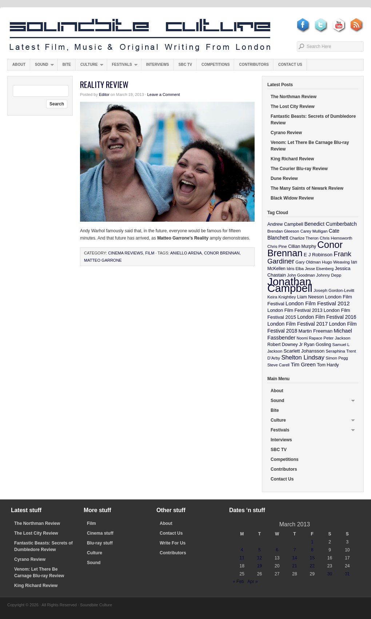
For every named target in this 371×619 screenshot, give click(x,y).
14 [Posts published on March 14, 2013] (294, 557)
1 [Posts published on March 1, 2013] (312, 541)
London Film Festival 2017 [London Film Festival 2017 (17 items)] (297, 324)
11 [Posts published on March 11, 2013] (241, 557)
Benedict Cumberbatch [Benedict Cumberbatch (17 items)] (330, 224)
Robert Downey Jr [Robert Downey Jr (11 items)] (285, 344)
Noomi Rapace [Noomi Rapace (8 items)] (309, 338)
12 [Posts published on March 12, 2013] (259, 557)
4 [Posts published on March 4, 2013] (242, 549)
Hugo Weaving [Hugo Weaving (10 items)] (336, 262)
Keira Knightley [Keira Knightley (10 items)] (281, 296)
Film (149, 253)
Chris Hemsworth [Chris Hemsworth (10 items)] (336, 238)
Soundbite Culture (140, 35)
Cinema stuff (100, 533)
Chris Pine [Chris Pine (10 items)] (277, 246)
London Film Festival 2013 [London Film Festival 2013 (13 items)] (294, 310)
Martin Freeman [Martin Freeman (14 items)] (316, 331)
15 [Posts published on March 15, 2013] (312, 557)
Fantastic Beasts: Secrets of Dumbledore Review (313, 119)
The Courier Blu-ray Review (299, 168)
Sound (42, 66)
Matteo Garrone (103, 260)
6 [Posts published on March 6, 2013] (277, 549)
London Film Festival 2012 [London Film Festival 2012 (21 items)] (318, 303)
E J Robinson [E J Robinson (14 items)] (318, 254)
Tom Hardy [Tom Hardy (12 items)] (328, 364)
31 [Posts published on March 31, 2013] (347, 573)
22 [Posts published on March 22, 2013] (312, 565)
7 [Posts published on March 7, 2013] (295, 549)
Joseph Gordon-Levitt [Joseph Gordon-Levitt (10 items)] (334, 290)
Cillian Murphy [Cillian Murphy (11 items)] (302, 246)
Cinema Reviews (125, 253)
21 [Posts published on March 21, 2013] (294, 565)
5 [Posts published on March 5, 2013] (259, 549)
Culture (89, 66)
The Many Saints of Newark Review (307, 188)
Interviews (157, 65)
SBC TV (185, 65)
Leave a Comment (163, 94)
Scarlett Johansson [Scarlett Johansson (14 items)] (304, 351)
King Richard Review (292, 158)
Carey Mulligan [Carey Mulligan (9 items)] (314, 231)
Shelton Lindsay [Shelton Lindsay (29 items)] (302, 357)
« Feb (238, 581)
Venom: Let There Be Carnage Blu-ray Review (310, 146)
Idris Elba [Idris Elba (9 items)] (295, 268)
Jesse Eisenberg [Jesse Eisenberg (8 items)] (319, 268)
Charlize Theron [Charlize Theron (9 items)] (304, 238)
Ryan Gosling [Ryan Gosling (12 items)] (317, 344)
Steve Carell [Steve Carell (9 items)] (278, 365)
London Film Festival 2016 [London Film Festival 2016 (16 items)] (326, 317)
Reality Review (104, 84)
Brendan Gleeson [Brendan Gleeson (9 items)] (283, 231)
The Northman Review (293, 96)
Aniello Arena (186, 253)
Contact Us (290, 65)
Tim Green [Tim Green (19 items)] (303, 364)
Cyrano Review (286, 132)
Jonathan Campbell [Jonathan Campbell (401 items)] (289, 285)
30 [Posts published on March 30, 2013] (329, 573)
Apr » (252, 581)
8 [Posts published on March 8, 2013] (312, 549)
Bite (67, 65)
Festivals (122, 66)
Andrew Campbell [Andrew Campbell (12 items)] (285, 224)
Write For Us (173, 543)
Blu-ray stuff (100, 543)
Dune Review (284, 178)
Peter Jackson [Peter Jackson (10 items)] (336, 337)
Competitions (216, 65)
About (18, 65)
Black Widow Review (292, 198)
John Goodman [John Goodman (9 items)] (301, 275)
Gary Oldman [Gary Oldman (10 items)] (307, 262)
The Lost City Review (293, 106)
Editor (104, 94)
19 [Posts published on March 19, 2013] (259, 565)
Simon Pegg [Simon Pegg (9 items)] (337, 358)
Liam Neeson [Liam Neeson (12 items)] (310, 297)
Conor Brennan (222, 253)
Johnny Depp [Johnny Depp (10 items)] (328, 275)
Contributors (254, 65)
